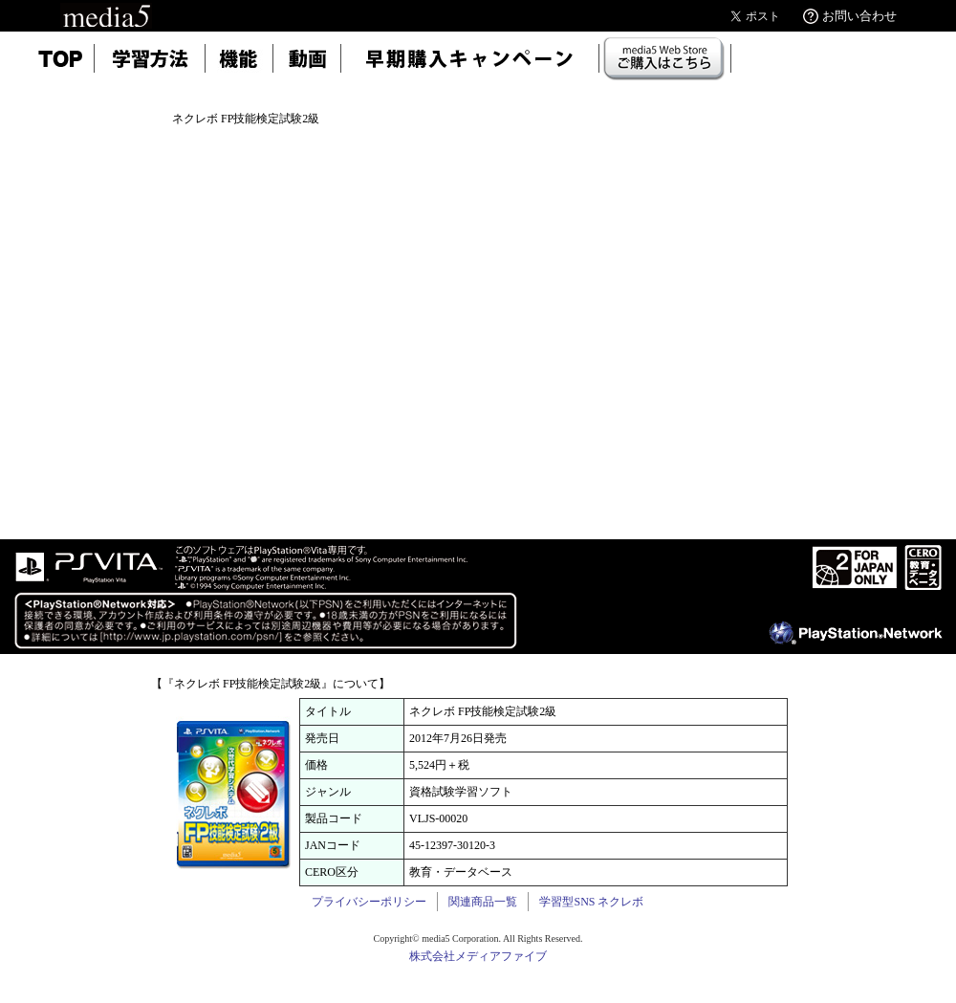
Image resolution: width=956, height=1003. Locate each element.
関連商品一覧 (482, 901)
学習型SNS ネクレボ (591, 901)
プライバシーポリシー (369, 901)
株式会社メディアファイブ (478, 956)
